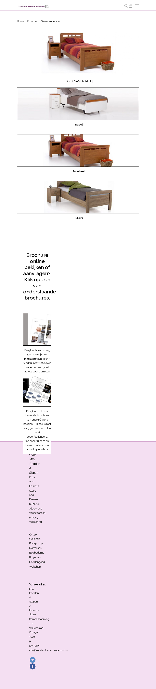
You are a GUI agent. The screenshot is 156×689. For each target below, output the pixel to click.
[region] (78, 52)
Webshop (35, 566)
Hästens (34, 486)
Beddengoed (37, 562)
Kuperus (34, 503)
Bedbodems (36, 552)
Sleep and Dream (33, 495)
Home (20, 21)
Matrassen (35, 547)
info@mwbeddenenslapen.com (48, 650)
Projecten (32, 21)
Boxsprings (36, 543)
